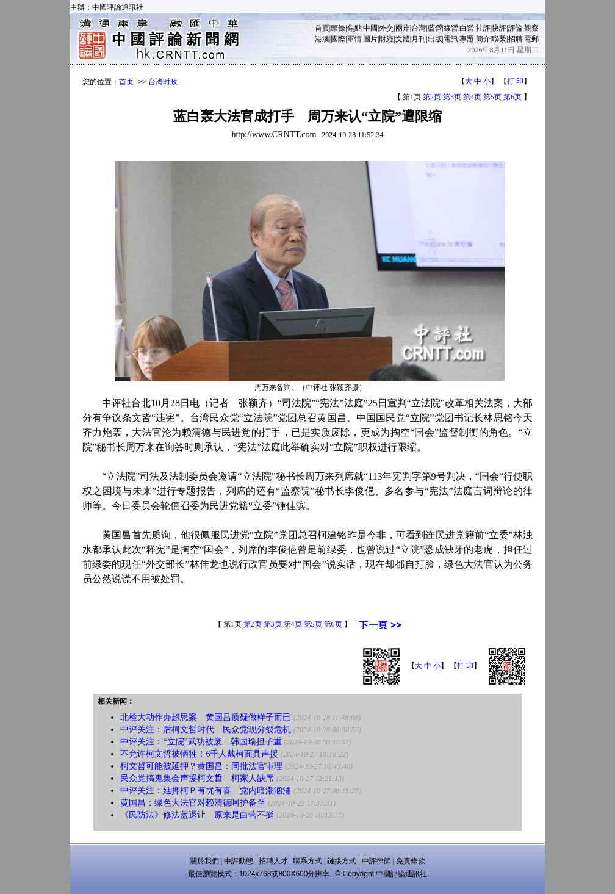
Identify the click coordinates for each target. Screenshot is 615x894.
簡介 (483, 39)
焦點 (354, 28)
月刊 (418, 39)
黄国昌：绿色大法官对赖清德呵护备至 (192, 802)
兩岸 (402, 28)
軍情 (354, 39)
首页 (126, 82)
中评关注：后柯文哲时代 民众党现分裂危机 (205, 729)
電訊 (451, 39)
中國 (370, 28)
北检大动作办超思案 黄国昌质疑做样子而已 (205, 717)
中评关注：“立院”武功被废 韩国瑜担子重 (200, 741)
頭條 (338, 28)
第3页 (452, 97)
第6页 (512, 97)
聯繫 (499, 39)
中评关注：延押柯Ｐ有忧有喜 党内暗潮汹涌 (205, 790)
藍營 (435, 28)
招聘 (515, 39)
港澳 (322, 39)
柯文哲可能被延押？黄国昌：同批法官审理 (201, 766)
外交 (386, 28)
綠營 (451, 28)
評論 (515, 28)
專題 (466, 39)
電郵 (531, 39)
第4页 (472, 97)
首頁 (322, 28)
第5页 (492, 97)
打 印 (515, 81)
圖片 (370, 39)
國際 (338, 39)
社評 (483, 28)
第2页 (432, 97)
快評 (499, 28)
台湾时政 (163, 82)
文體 (402, 39)
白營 (466, 28)
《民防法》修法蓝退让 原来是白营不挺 (197, 815)
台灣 (418, 28)
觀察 (531, 28)
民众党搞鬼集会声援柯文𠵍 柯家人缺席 (197, 778)
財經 (386, 39)
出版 (435, 39)
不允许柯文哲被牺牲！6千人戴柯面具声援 (199, 754)
